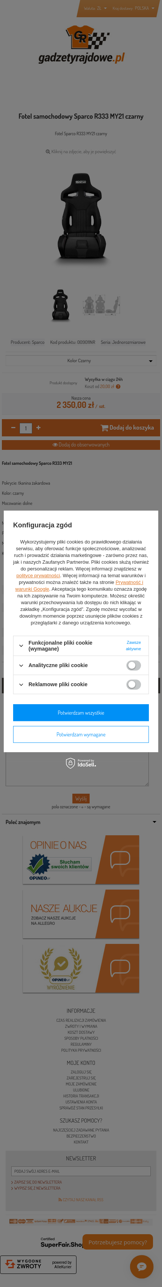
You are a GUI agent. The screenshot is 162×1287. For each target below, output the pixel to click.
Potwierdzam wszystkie (81, 712)
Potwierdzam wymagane (81, 734)
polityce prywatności (38, 575)
